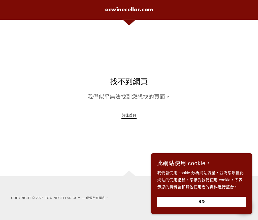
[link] (129, 10)
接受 (201, 202)
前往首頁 (129, 115)
